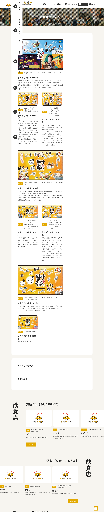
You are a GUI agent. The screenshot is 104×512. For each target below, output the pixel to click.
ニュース (58, 493)
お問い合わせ (15, 498)
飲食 (31, 493)
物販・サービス (40, 493)
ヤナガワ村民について (70, 493)
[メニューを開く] (96, 508)
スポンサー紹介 (39, 498)
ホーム (13, 493)
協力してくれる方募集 (85, 493)
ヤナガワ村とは (22, 493)
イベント (50, 493)
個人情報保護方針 (27, 498)
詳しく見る (51, 450)
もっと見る (31, 304)
